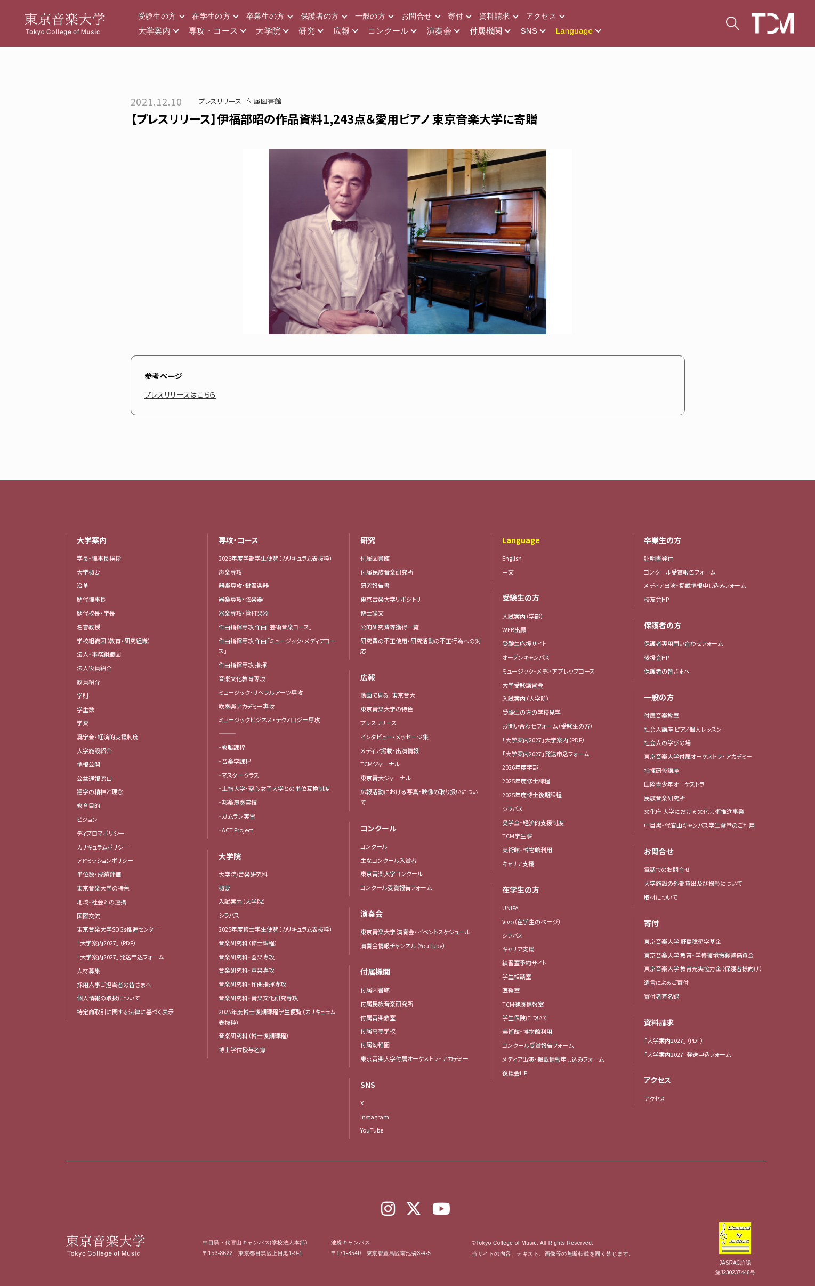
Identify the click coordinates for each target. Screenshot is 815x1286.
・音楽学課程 (235, 761)
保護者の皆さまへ (667, 671)
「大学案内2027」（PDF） (106, 943)
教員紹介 (88, 681)
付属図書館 (264, 101)
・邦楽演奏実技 (238, 802)
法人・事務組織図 (99, 654)
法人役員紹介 (94, 668)
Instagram (374, 1116)
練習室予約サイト (524, 962)
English (512, 558)
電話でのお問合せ (667, 869)
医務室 (511, 990)
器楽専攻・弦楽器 (244, 599)
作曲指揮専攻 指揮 (243, 664)
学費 (82, 722)
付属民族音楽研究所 (386, 572)
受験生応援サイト (524, 643)
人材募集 (88, 970)
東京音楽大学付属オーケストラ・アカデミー (414, 1058)
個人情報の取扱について (108, 997)
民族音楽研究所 (664, 798)
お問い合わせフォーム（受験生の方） (547, 726)
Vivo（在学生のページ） (531, 921)
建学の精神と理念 (100, 791)
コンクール (388, 30)
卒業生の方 (265, 16)
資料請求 (494, 16)
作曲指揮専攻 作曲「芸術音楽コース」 (265, 626)
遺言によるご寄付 (666, 982)
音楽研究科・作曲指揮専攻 (252, 984)
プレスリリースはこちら (182, 394)
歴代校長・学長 (96, 613)
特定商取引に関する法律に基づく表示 (125, 1011)
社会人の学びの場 (667, 742)
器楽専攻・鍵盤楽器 (247, 585)
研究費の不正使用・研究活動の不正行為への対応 (420, 646)
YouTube (371, 1130)
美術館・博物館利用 (527, 849)
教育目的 (88, 805)
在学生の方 (211, 16)
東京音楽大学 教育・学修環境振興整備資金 (699, 955)
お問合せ (416, 16)
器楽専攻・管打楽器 (247, 613)
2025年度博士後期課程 (532, 794)
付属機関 (486, 30)
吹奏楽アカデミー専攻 (247, 706)
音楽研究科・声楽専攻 (247, 970)
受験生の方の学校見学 (531, 712)
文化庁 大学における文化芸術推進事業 (694, 811)
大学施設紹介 (94, 750)
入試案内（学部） (523, 616)
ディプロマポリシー (101, 833)
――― (227, 733)
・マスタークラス (239, 775)
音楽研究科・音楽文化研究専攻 (258, 997)
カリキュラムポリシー (103, 847)
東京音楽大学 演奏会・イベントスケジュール (415, 931)
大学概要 (88, 572)
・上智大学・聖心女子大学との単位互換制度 (274, 788)
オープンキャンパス (526, 657)
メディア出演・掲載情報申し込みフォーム (553, 1059)
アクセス (541, 16)
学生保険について (524, 1017)
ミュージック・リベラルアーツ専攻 (261, 692)
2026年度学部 (520, 767)
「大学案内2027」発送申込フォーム (120, 956)
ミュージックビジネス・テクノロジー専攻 (269, 719)
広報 (341, 30)
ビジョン (87, 819)
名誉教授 (88, 626)
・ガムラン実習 (237, 816)
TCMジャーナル (380, 763)
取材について (660, 897)
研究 (306, 30)
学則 (82, 695)
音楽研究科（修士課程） (248, 943)
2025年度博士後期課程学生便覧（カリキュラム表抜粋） (277, 1016)
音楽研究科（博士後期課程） (254, 1035)
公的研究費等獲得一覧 (389, 626)
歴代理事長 (91, 599)
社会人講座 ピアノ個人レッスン (683, 729)
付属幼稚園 (375, 1044)
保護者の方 (320, 16)
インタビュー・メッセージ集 (397, 736)
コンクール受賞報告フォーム (396, 887)
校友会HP (656, 599)
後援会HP (514, 1073)
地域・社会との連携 (101, 901)
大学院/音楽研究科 (243, 874)
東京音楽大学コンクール (391, 873)
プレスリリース (219, 101)
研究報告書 (375, 585)
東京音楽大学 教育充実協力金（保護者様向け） (703, 968)
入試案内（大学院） (242, 901)
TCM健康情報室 (523, 1004)
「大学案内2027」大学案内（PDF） (543, 739)
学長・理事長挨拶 (99, 558)
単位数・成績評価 (99, 874)
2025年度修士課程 (526, 781)
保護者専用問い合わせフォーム (683, 643)
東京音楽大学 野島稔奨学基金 (682, 941)
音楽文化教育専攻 (242, 678)
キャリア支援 (518, 863)
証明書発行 (658, 558)
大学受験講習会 (522, 685)
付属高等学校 (378, 1030)
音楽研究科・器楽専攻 (247, 956)
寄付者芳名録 (661, 996)
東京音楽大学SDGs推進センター (118, 929)
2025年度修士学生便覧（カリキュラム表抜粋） (276, 929)
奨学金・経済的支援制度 (108, 736)
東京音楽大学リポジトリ (390, 599)
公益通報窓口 (94, 778)
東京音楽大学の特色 (103, 888)
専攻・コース (213, 30)
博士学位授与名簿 (242, 1049)
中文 (508, 572)
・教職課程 (232, 747)
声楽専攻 (230, 572)
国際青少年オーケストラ (674, 784)
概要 (224, 888)
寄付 (455, 16)
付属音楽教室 (378, 1017)
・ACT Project (236, 830)
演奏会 (439, 30)
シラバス (229, 915)
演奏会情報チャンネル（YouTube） (403, 945)
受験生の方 (157, 16)
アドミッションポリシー (105, 860)
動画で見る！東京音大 (387, 695)
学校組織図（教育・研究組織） (114, 640)
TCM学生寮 (517, 835)
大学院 (268, 30)
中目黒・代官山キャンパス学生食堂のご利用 (699, 825)
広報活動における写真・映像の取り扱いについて (419, 796)
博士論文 (372, 613)
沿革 (82, 585)
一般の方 (370, 16)
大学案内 (154, 30)
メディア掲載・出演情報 (389, 750)
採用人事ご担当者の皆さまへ (114, 984)
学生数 (85, 709)
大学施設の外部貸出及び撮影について (693, 883)
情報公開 (88, 764)
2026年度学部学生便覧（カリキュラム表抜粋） (276, 558)
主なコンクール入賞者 (388, 860)
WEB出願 (514, 629)
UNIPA (510, 907)
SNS (528, 30)
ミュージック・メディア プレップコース (548, 671)
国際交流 (88, 915)
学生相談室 (516, 976)
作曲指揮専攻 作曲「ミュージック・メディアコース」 (277, 646)
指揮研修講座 (661, 770)
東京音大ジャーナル (385, 777)
